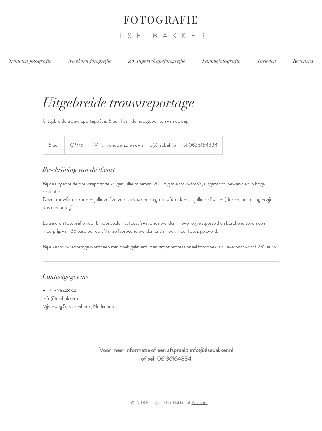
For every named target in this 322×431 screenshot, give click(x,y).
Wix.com (200, 402)
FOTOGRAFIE (161, 19)
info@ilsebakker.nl (211, 350)
